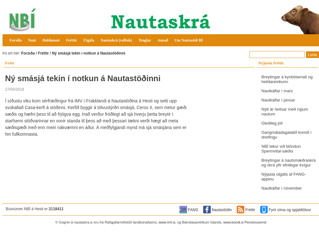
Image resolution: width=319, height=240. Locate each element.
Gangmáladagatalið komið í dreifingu (286, 134)
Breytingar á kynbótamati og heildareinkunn (287, 79)
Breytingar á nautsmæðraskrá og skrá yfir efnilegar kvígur (288, 162)
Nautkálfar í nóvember (281, 188)
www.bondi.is (233, 222)
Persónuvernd (255, 222)
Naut (32, 40)
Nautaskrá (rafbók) (116, 40)
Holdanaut (51, 40)
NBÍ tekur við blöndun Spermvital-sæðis (281, 148)
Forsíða (15, 40)
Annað (162, 40)
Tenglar (145, 40)
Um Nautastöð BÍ (188, 40)
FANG (193, 210)
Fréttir (71, 40)
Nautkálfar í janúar (278, 100)
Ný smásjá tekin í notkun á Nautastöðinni (88, 53)
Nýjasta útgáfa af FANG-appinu (283, 176)
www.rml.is (167, 222)
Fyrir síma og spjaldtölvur (290, 210)
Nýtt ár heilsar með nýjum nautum (284, 111)
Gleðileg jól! (272, 123)
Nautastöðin (222, 210)
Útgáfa (88, 40)
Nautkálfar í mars (277, 90)
